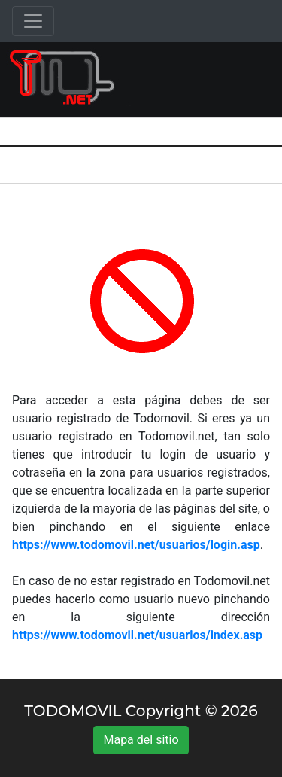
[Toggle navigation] (33, 21)
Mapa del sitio (140, 740)
